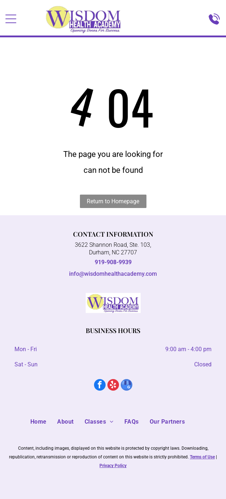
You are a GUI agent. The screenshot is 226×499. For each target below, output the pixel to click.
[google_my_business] (126, 385)
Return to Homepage (113, 201)
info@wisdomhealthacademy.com (113, 273)
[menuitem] (43, 421)
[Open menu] (10, 18)
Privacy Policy (113, 465)
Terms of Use (202, 457)
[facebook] (100, 385)
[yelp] (113, 385)
